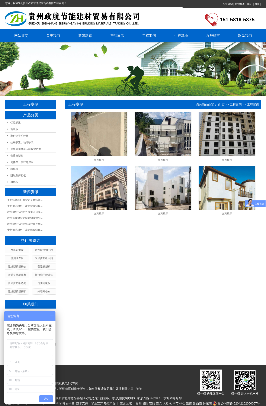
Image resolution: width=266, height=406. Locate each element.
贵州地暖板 (44, 283)
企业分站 (227, 4)
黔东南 (207, 403)
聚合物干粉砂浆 (19, 135)
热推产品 (110, 403)
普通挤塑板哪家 (17, 274)
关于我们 (53, 36)
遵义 (159, 403)
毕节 (176, 403)
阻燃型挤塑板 (18, 175)
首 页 (221, 104)
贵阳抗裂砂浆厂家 (128, 398)
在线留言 (213, 36)
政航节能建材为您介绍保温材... (25, 217)
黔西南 (197, 403)
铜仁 (182, 403)
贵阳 (145, 403)
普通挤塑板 (16, 155)
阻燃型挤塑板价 (17, 266)
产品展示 (117, 36)
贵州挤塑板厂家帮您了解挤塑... (25, 200)
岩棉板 (14, 182)
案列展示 (99, 159)
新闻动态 (85, 36)
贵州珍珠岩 (17, 258)
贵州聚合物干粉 (44, 249)
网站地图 (240, 4)
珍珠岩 (14, 168)
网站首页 (21, 36)
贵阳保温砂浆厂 (151, 398)
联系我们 (245, 36)
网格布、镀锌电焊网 (21, 162)
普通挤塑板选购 (17, 283)
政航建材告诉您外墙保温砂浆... (25, 211)
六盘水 (167, 403)
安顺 (152, 403)
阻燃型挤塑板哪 (17, 291)
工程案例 (149, 36)
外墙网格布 (44, 291)
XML (257, 4)
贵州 (139, 403)
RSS (249, 4)
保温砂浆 (15, 122)
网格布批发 (17, 249)
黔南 (189, 403)
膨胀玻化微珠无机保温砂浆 (25, 149)
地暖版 (14, 129)
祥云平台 (68, 403)
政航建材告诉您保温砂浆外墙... (25, 223)
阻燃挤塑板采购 (44, 258)
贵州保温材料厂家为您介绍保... (25, 205)
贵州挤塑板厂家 (104, 398)
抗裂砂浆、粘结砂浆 (21, 142)
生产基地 (181, 36)
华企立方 (97, 403)
